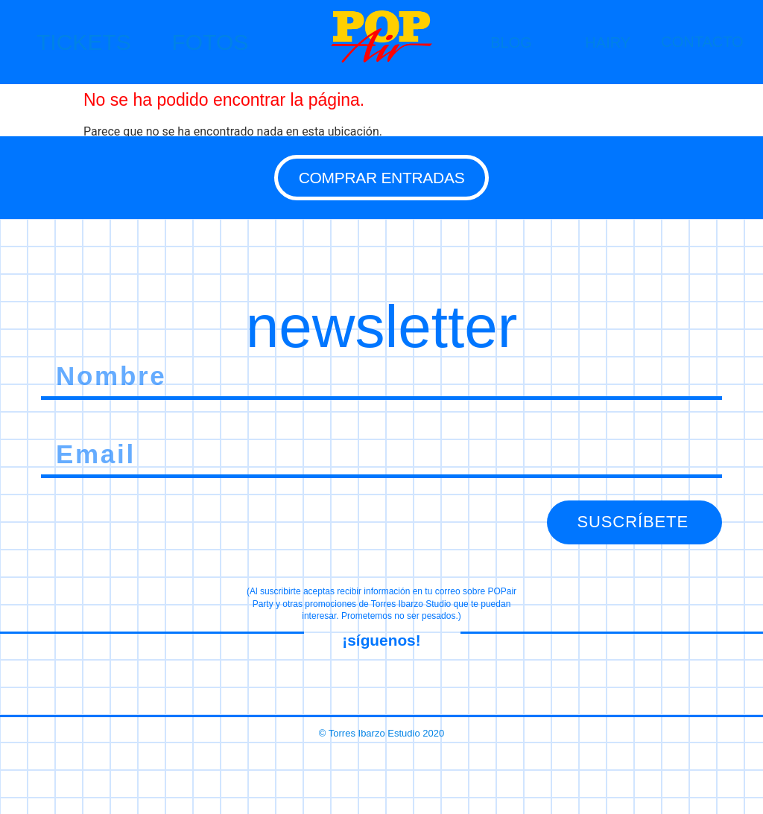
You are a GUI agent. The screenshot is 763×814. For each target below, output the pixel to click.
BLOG (511, 42)
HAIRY (607, 42)
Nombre (62, 354)
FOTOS (210, 42)
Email (55, 433)
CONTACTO (702, 42)
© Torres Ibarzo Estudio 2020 (381, 727)
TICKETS (84, 42)
